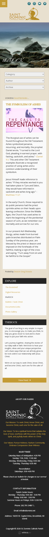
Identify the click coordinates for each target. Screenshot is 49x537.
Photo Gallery (11, 311)
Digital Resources (12, 292)
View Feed (24, 380)
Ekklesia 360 (24, 533)
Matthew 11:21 (13, 194)
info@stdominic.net (27, 510)
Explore (10, 281)
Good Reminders (21, 98)
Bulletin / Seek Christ (14, 302)
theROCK (9, 297)
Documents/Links (12, 307)
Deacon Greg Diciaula (23, 271)
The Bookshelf (11, 287)
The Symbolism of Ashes (23, 104)
